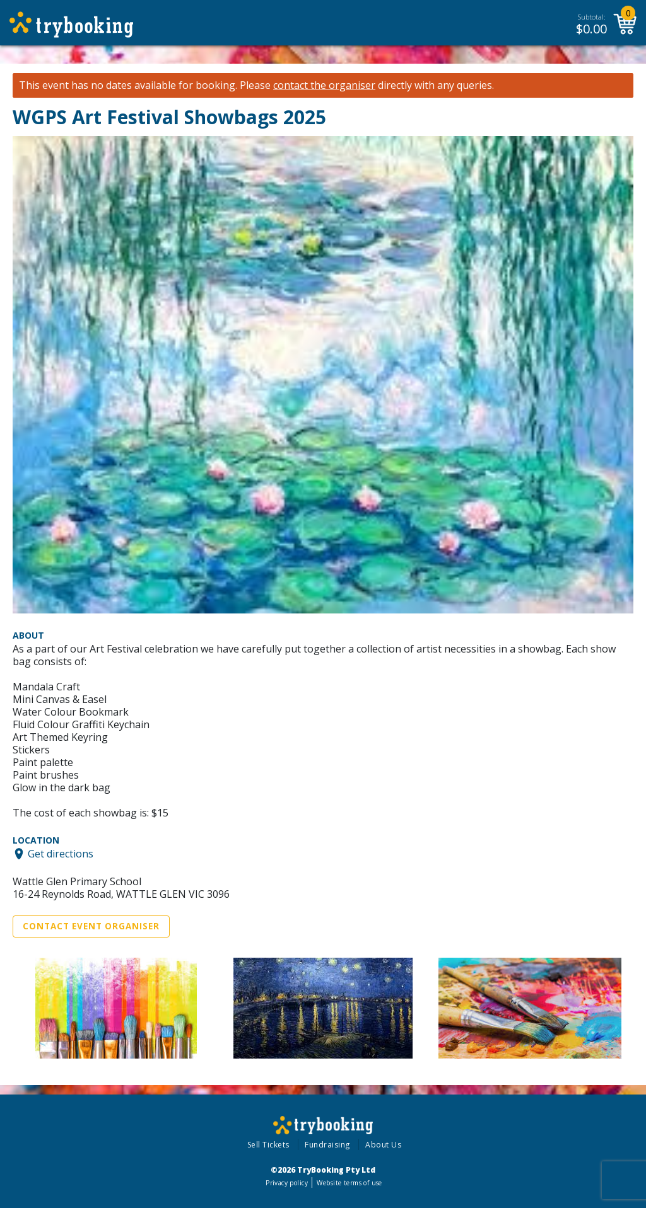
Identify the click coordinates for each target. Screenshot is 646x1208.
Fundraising (327, 1144)
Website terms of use (349, 1182)
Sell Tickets (268, 1144)
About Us (383, 1144)
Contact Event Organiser (91, 926)
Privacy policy (287, 1182)
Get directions (60, 854)
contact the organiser (324, 85)
